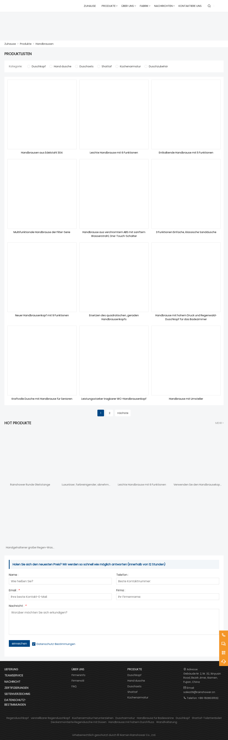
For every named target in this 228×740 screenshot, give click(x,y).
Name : (13, 575)
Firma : (120, 590)
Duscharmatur (125, 718)
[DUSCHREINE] (22, 6)
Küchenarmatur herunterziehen (92, 718)
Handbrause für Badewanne (155, 718)
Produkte (26, 44)
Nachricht (12, 682)
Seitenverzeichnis (17, 694)
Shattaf (132, 692)
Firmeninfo (78, 675)
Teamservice (13, 675)
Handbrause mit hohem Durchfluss (131, 722)
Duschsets (134, 686)
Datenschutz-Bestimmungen (56, 644)
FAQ (74, 686)
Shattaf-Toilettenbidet (207, 718)
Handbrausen (44, 44)
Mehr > (219, 423)
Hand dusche (136, 680)
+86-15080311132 (208, 698)
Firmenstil (78, 680)
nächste (122, 413)
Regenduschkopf (17, 718)
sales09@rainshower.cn (199, 692)
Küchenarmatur (137, 697)
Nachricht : (17, 606)
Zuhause (10, 44)
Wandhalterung (166, 722)
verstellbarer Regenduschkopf (50, 718)
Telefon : (122, 575)
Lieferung (11, 669)
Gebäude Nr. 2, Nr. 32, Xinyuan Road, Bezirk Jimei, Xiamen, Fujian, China (202, 678)
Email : (14, 590)
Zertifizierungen (16, 688)
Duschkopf (134, 675)
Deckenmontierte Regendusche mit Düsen (78, 722)
